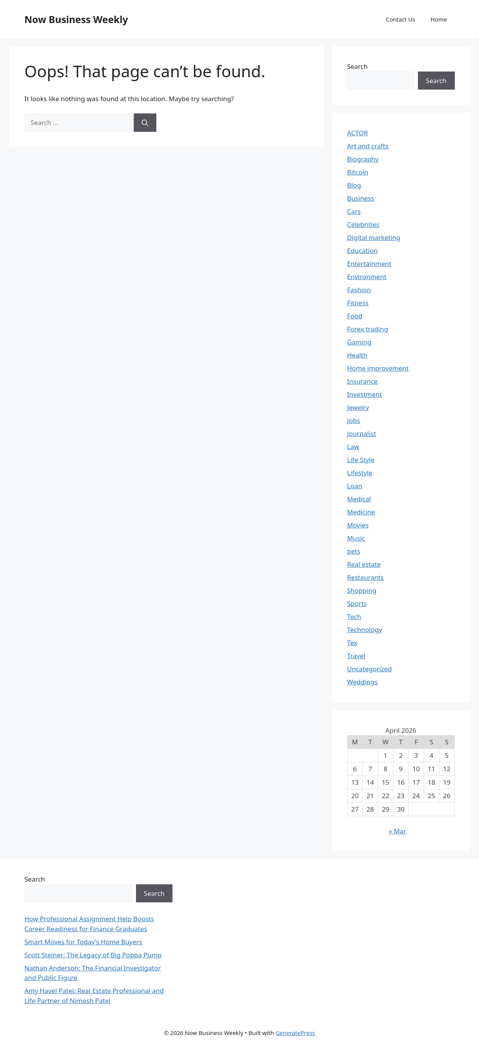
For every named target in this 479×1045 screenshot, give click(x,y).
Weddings (362, 681)
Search (357, 66)
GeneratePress (295, 1033)
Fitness (358, 302)
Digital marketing (374, 237)
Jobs (353, 420)
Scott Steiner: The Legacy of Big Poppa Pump (93, 954)
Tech (354, 616)
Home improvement (378, 368)
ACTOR (357, 132)
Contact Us (400, 19)
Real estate (364, 564)
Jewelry (358, 407)
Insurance (362, 381)
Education (362, 250)
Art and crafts (368, 145)
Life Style (361, 459)
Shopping (361, 590)
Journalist (361, 433)
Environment (367, 276)
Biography (363, 159)
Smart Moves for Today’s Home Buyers (84, 941)
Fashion (359, 289)
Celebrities (363, 224)
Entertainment (369, 263)
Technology (364, 629)
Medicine (361, 512)
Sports (357, 603)
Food (355, 315)
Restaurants (365, 577)
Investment (364, 394)
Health (357, 355)
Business (360, 198)
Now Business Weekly (76, 19)
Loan (354, 485)
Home (439, 19)
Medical (359, 498)
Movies (358, 525)
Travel (356, 655)
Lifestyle (360, 472)
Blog (354, 185)
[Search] (145, 122)
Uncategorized (369, 668)
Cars (354, 211)
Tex (352, 642)
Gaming (359, 342)
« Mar (397, 831)
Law (353, 446)
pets (353, 551)
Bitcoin (357, 172)
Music (356, 538)
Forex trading (367, 328)
